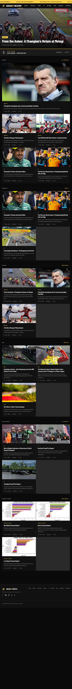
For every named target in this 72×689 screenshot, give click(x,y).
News (39, 5)
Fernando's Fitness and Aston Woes (14, 171)
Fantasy (61, 5)
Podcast (32, 5)
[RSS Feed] (14, 595)
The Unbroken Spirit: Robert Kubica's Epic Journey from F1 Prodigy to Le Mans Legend (51, 370)
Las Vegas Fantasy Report (12, 561)
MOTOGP (5, 37)
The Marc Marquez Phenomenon (13, 138)
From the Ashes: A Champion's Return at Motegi (32, 41)
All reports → (66, 421)
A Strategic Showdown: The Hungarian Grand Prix (19, 251)
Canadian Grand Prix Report (12, 484)
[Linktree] (3, 595)
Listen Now (59, 52)
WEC (55, 5)
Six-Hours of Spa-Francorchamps (14, 407)
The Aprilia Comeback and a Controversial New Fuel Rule (21, 106)
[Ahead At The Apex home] (10, 5)
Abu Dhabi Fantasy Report (12, 525)
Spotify (67, 52)
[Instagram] (9, 595)
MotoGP (49, 5)
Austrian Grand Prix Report (46, 448)
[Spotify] (6, 595)
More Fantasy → (66, 498)
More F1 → (67, 188)
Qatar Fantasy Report (44, 525)
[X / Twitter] (11, 595)
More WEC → (67, 342)
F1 (43, 5)
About (26, 5)
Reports (68, 5)
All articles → (66, 60)
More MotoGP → (66, 265)
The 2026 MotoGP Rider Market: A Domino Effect (52, 138)
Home (20, 5)
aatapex (15, 45)
